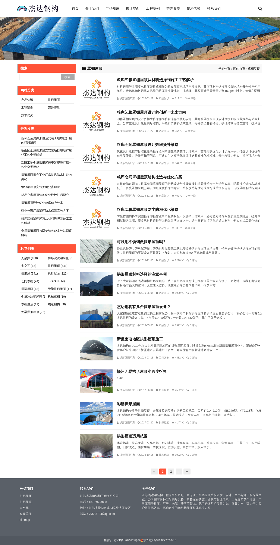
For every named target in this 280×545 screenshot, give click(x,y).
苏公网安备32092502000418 (159, 540)
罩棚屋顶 (30, 304)
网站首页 (239, 68)
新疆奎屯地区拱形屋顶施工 (140, 339)
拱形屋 (29, 273)
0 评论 (192, 98)
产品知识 (112, 8)
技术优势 (193, 8)
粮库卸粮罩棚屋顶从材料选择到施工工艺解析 (155, 80)
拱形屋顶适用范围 (132, 436)
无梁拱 (29, 258)
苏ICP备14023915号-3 (127, 540)
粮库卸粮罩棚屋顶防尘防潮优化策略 (147, 209)
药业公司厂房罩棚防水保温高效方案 (45, 210)
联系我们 (214, 8)
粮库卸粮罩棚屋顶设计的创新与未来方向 (151, 112)
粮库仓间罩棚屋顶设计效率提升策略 (147, 144)
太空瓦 (28, 265)
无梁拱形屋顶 (33, 312)
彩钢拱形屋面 (128, 404)
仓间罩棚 (30, 281)
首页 (75, 8)
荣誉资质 (173, 8)
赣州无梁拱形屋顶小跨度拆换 (142, 371)
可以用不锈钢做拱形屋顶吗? (141, 242)
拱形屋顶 (58, 265)
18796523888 (98, 502)
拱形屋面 (132, 8)
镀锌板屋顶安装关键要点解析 (40, 187)
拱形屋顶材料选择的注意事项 (142, 274)
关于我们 (92, 8)
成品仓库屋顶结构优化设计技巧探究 (45, 195)
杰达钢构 (57, 304)
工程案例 (153, 8)
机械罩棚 (57, 296)
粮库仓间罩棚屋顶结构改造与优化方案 (149, 177)
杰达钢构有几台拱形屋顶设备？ (144, 307)
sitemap (25, 519)
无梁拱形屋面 (60, 289)
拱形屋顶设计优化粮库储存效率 (42, 202)
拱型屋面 (30, 289)
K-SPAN (56, 281)
